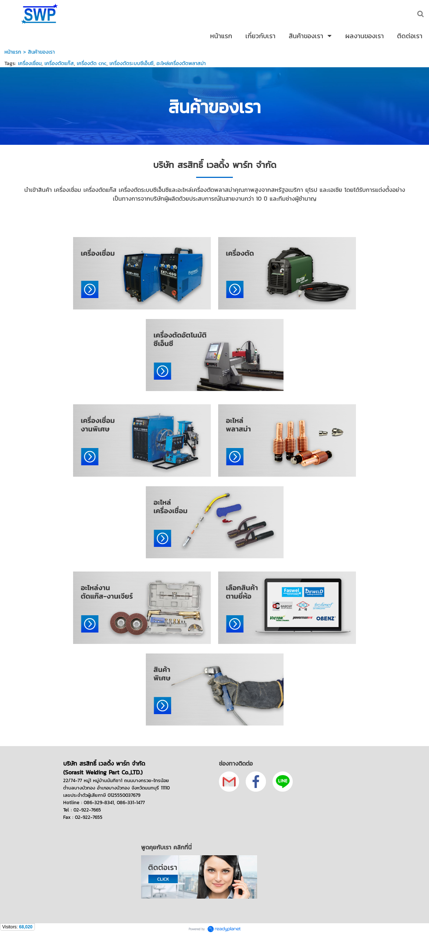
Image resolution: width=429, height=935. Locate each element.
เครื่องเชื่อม (30, 63)
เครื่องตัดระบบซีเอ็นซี (131, 63)
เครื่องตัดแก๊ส (59, 63)
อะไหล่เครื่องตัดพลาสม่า (181, 63)
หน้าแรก (12, 52)
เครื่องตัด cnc (92, 63)
